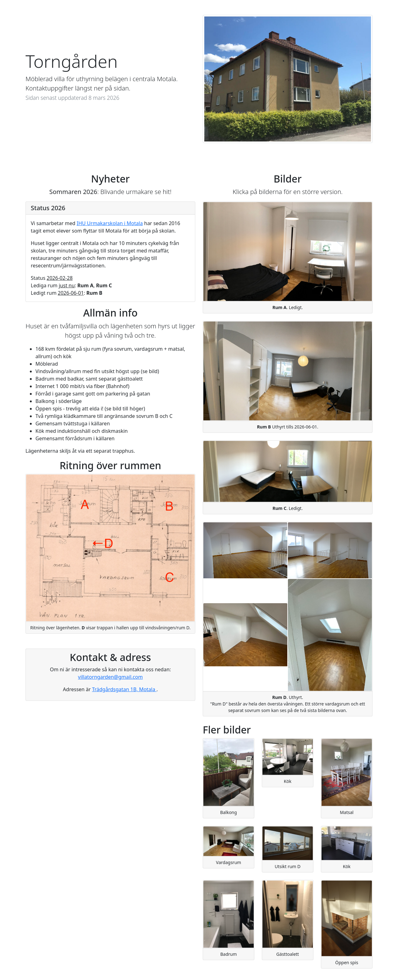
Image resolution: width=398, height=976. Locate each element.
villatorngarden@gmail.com (110, 676)
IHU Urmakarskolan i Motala (109, 223)
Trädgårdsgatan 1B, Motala (124, 689)
